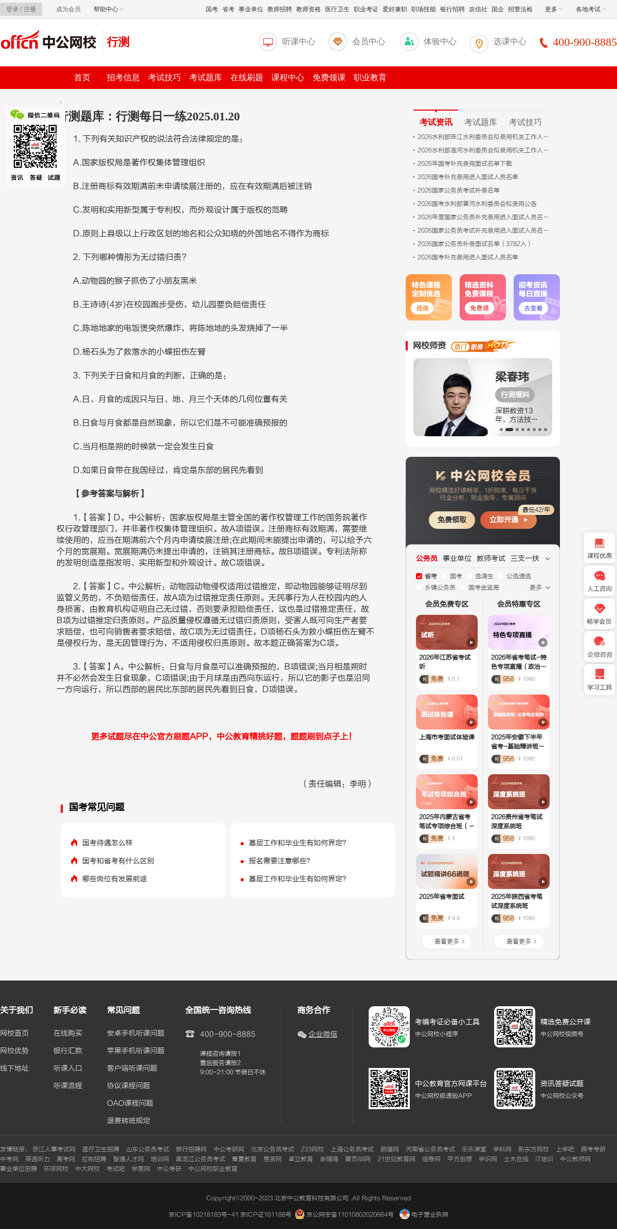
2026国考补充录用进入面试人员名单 (468, 177)
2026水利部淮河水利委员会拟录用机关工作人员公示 (484, 150)
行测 (118, 41)
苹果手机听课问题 (136, 1051)
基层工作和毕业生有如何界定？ (299, 843)
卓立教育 (300, 1159)
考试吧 (115, 1168)
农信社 (478, 9)
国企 (498, 9)
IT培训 (544, 1159)
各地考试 (591, 9)
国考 (212, 9)
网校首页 (14, 1033)
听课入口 (67, 1068)
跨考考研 (593, 1149)
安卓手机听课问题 (136, 1033)
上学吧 (565, 1149)
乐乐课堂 (474, 1149)
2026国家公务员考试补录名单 (459, 190)
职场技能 (423, 9)
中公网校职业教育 (213, 1168)
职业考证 (366, 9)
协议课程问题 (128, 1086)
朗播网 (389, 1149)
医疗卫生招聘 (100, 1149)
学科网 (502, 1149)
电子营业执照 (424, 1214)
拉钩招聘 (94, 1159)
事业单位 (251, 9)
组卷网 (431, 1159)
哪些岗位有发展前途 (114, 879)
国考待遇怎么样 (107, 843)
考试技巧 (164, 77)
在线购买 (67, 1033)
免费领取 (452, 519)
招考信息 (123, 77)
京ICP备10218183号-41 (204, 1214)
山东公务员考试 (147, 1149)
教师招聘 (279, 9)
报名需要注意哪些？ (281, 861)
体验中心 (440, 41)
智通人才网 (128, 1159)
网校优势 (14, 1051)
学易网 (141, 1168)
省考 (228, 9)
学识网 (488, 1159)
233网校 (312, 1149)
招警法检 (520, 9)
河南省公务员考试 (430, 1149)
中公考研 (169, 1168)
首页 (82, 77)
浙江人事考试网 (54, 1149)
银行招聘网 (191, 1149)
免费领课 (329, 77)
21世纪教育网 (396, 1159)
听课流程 (67, 1086)
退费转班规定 (128, 1121)
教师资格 (308, 9)
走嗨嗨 (329, 1159)
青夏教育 (244, 1159)
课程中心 (287, 77)
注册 (30, 9)
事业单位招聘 (18, 1168)
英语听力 (37, 1159)
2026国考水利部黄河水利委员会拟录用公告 (477, 203)
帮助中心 (108, 9)
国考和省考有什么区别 (118, 861)
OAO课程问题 (130, 1103)
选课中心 (510, 41)
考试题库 (205, 77)
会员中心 (368, 41)
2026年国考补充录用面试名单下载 (465, 163)
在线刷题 (246, 77)
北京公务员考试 (272, 1149)
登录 (12, 9)
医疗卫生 (337, 9)
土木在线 (516, 1159)
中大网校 (87, 1168)
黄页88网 (358, 1159)
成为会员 (68, 9)
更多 (553, 9)
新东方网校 (533, 1149)
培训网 (160, 1159)
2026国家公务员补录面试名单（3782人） (475, 243)
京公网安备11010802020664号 (350, 1214)
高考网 (66, 1159)
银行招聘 (452, 9)
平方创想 (459, 1159)
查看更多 (446, 941)
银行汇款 (67, 1051)
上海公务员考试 (352, 1149)
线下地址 (14, 1068)
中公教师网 (575, 1159)
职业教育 (370, 77)
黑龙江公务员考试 (200, 1159)
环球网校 (56, 1168)
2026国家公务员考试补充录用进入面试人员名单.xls (484, 230)
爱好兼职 (395, 9)
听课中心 (298, 41)
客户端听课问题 (132, 1068)
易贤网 (272, 1159)
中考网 (9, 1159)
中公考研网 (228, 1149)
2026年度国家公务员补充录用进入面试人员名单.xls (484, 217)
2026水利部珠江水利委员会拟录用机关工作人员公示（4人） (484, 136)
